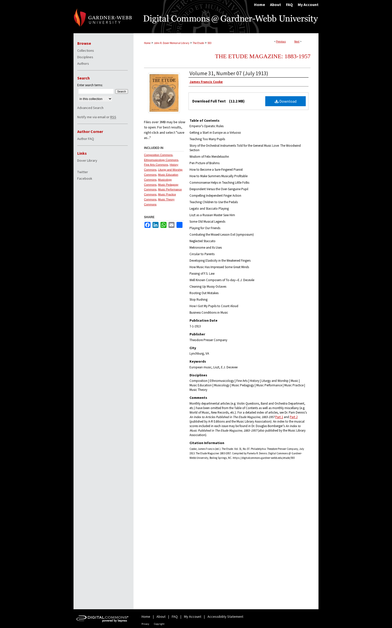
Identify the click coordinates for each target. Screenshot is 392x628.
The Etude (198, 43)
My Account (192, 616)
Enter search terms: (90, 85)
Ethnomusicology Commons (161, 159)
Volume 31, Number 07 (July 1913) (229, 73)
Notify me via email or (96, 117)
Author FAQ (85, 138)
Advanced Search (90, 107)
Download (285, 101)
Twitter (82, 172)
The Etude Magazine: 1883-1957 (262, 56)
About (161, 616)
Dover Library (87, 160)
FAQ (175, 616)
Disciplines (85, 57)
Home (147, 43)
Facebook (84, 178)
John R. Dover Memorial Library (171, 43)
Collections (85, 50)
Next (297, 41)
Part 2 (294, 417)
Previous (281, 41)
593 (209, 43)
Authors (83, 63)
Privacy (145, 624)
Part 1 (279, 417)
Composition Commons (158, 154)
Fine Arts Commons (156, 164)
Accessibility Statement (225, 616)
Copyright (159, 624)
